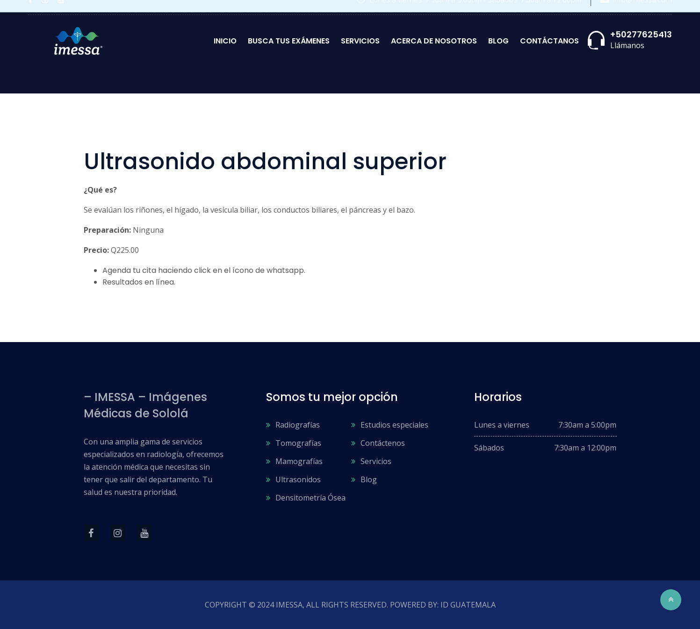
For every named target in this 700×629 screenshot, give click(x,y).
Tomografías (298, 443)
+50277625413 (641, 34)
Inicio (225, 41)
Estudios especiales (394, 425)
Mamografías (299, 461)
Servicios (360, 41)
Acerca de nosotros (434, 41)
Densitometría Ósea (310, 498)
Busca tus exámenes (289, 41)
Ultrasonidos (298, 479)
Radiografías (297, 425)
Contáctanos (549, 41)
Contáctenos (383, 443)
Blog (498, 41)
